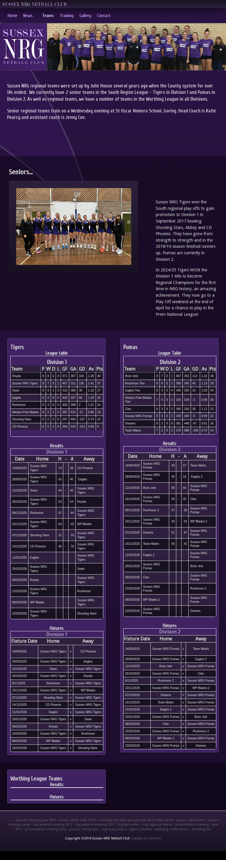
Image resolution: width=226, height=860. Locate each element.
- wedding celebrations (171, 829)
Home (12, 15)
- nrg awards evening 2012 (93, 824)
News (28, 15)
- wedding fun (200, 829)
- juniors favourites (190, 820)
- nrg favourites (127, 824)
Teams (48, 15)
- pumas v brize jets (82, 829)
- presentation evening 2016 (44, 829)
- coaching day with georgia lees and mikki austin (135, 820)
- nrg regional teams (156, 824)
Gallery (85, 15)
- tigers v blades (139, 829)
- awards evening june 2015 (35, 820)
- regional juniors (112, 829)
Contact (104, 15)
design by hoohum (146, 838)
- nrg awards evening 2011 (51, 824)
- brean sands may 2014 (76, 820)
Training (67, 15)
